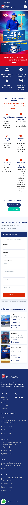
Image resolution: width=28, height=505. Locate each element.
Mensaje (5, 284)
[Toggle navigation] (25, 6)
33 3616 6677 (15, 339)
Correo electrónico (7, 268)
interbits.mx (17, 501)
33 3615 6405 (15, 355)
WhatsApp (14, 209)
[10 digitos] (14, 263)
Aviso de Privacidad (4, 404)
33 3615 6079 (15, 322)
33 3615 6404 (15, 357)
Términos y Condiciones (5, 398)
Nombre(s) (5, 244)
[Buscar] (26, 2)
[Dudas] (14, 279)
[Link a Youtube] (22, 398)
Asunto (4, 276)
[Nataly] (14, 248)
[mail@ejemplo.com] (14, 271)
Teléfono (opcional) (7, 260)
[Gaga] (14, 256)
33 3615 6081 (15, 325)
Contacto (4, 409)
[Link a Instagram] (16, 398)
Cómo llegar (15, 328)
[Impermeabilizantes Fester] (8, 6)
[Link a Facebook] (19, 398)
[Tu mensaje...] (14, 288)
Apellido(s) (5, 252)
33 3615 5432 (6, 2)
